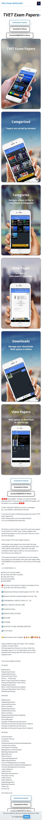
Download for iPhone (19, 29)
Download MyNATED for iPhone (20, 35)
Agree (27, 817)
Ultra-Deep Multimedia (12, 3)
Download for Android (20, 22)
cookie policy (18, 817)
